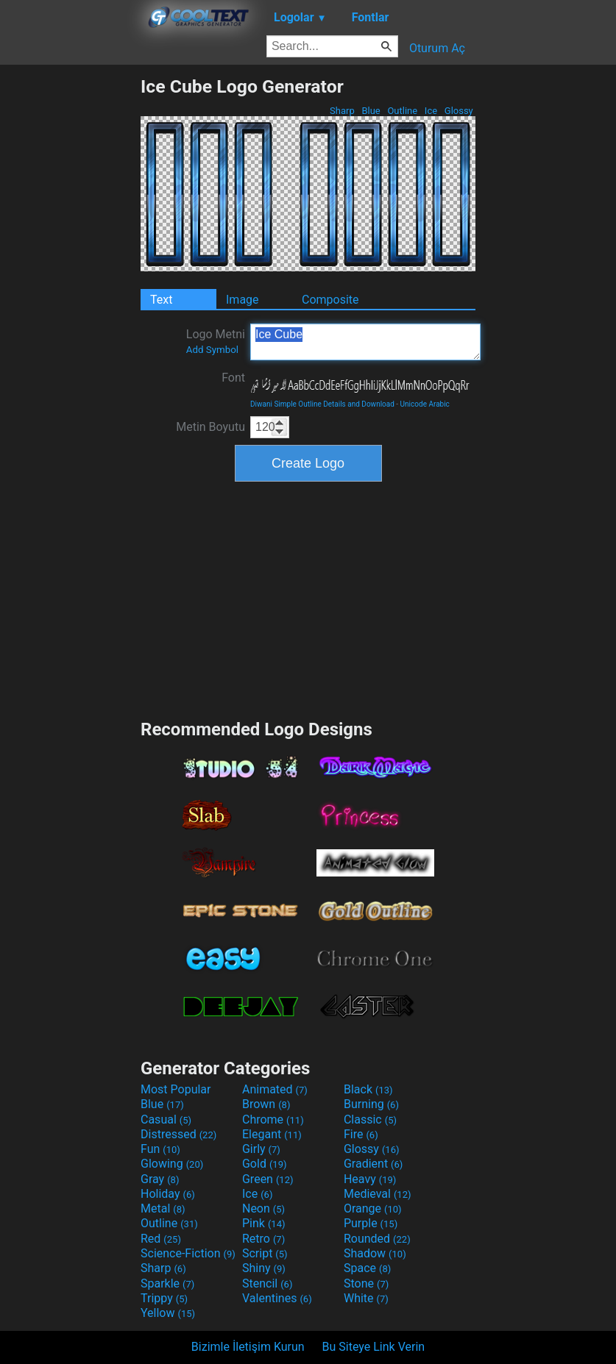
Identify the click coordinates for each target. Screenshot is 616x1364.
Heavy (370, 1179)
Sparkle (167, 1283)
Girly (261, 1149)
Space (367, 1268)
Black (368, 1089)
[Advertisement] (70, 296)
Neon (263, 1208)
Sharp (342, 110)
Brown (266, 1104)
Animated (275, 1089)
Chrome (273, 1119)
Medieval (377, 1194)
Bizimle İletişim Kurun (248, 1347)
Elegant (272, 1134)
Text (161, 300)
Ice (431, 110)
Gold (264, 1164)
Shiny (264, 1268)
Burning (371, 1104)
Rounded (377, 1239)
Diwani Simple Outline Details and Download (322, 404)
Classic (370, 1119)
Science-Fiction (188, 1253)
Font (233, 378)
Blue (371, 110)
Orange (373, 1208)
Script (265, 1253)
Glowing (172, 1164)
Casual (166, 1119)
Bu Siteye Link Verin (373, 1347)
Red (161, 1239)
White (366, 1298)
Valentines (277, 1298)
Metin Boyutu (210, 427)
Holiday (168, 1194)
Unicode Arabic (425, 404)
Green (268, 1179)
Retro (263, 1239)
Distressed (178, 1134)
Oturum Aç (437, 48)
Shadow (375, 1253)
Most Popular (176, 1089)
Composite (330, 300)
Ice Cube (365, 342)
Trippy (164, 1298)
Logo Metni (215, 341)
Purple (370, 1223)
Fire (361, 1134)
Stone (366, 1283)
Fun (160, 1149)
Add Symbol (212, 349)
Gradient (373, 1164)
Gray (160, 1179)
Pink (264, 1223)
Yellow (168, 1313)
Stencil (267, 1283)
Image (242, 300)
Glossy (458, 110)
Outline (402, 110)
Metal (163, 1208)
